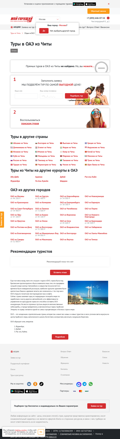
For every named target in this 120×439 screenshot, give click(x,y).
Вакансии (106, 351)
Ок (41, 431)
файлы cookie (21, 430)
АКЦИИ (14, 352)
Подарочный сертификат (19, 364)
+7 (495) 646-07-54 (96, 18)
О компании (65, 375)
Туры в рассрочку (16, 375)
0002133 (53, 437)
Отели (12, 369)
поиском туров (30, 123)
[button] (19, 143)
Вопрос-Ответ (66, 351)
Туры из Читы (15, 33)
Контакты (64, 369)
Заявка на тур (15, 358)
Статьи (104, 357)
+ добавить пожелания (76, 100)
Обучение (64, 357)
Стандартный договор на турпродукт (76, 434)
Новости (105, 363)
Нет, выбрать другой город (62, 30)
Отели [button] (14, 50)
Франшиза (65, 363)
